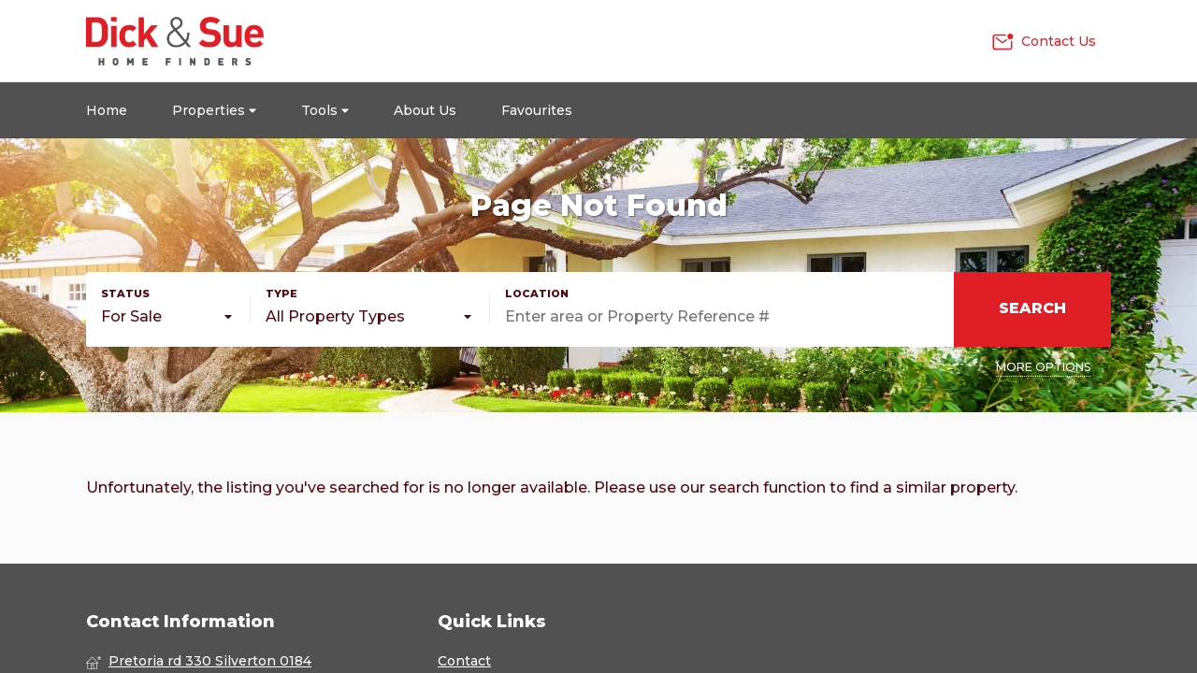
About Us (425, 110)
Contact (464, 660)
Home (106, 110)
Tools (325, 110)
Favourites (536, 110)
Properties (214, 110)
